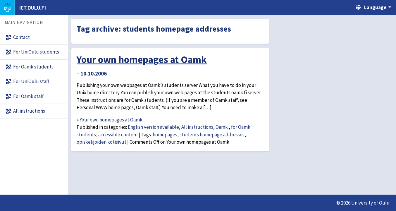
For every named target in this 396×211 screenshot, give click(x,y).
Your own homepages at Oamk (142, 59)
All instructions (197, 127)
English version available (153, 127)
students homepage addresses (212, 134)
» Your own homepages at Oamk (109, 119)
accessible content (118, 134)
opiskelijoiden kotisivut (101, 142)
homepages (165, 134)
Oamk (222, 127)
